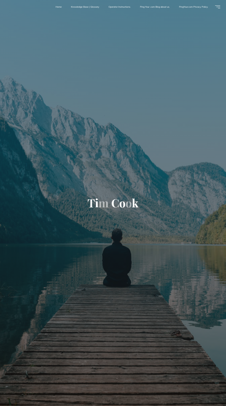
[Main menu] (217, 6)
